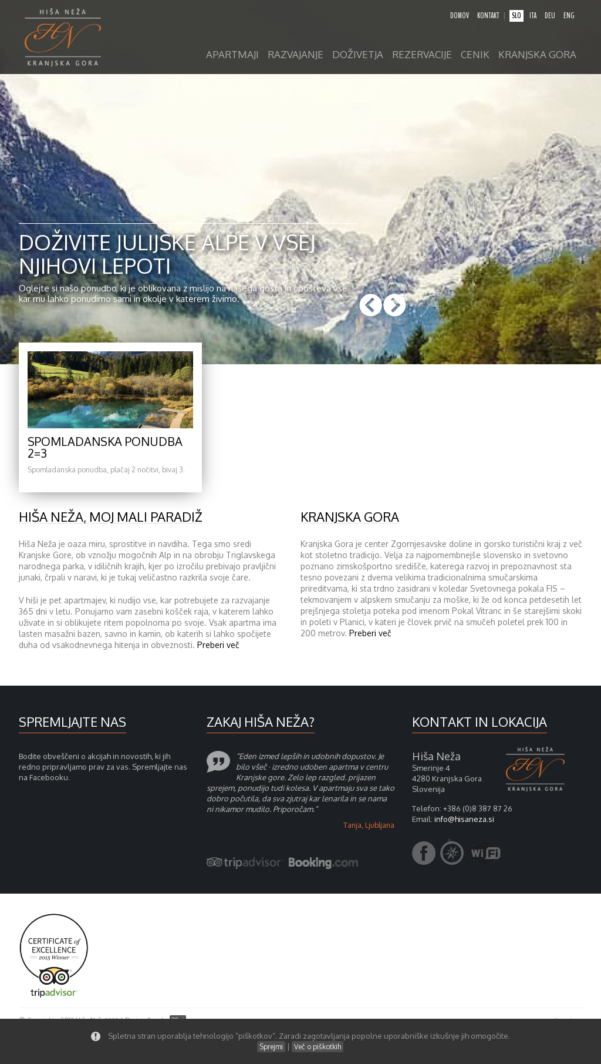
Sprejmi (271, 1046)
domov (459, 16)
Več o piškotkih (317, 1046)
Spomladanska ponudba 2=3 (105, 447)
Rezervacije (422, 55)
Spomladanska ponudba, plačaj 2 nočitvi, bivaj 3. (106, 469)
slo (516, 16)
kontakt (488, 16)
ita (532, 16)
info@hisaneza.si (464, 819)
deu (550, 16)
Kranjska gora (537, 55)
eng (568, 16)
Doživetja (357, 55)
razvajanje (295, 55)
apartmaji (232, 55)
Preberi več (218, 645)
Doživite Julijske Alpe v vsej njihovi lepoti (167, 253)
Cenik (475, 55)
